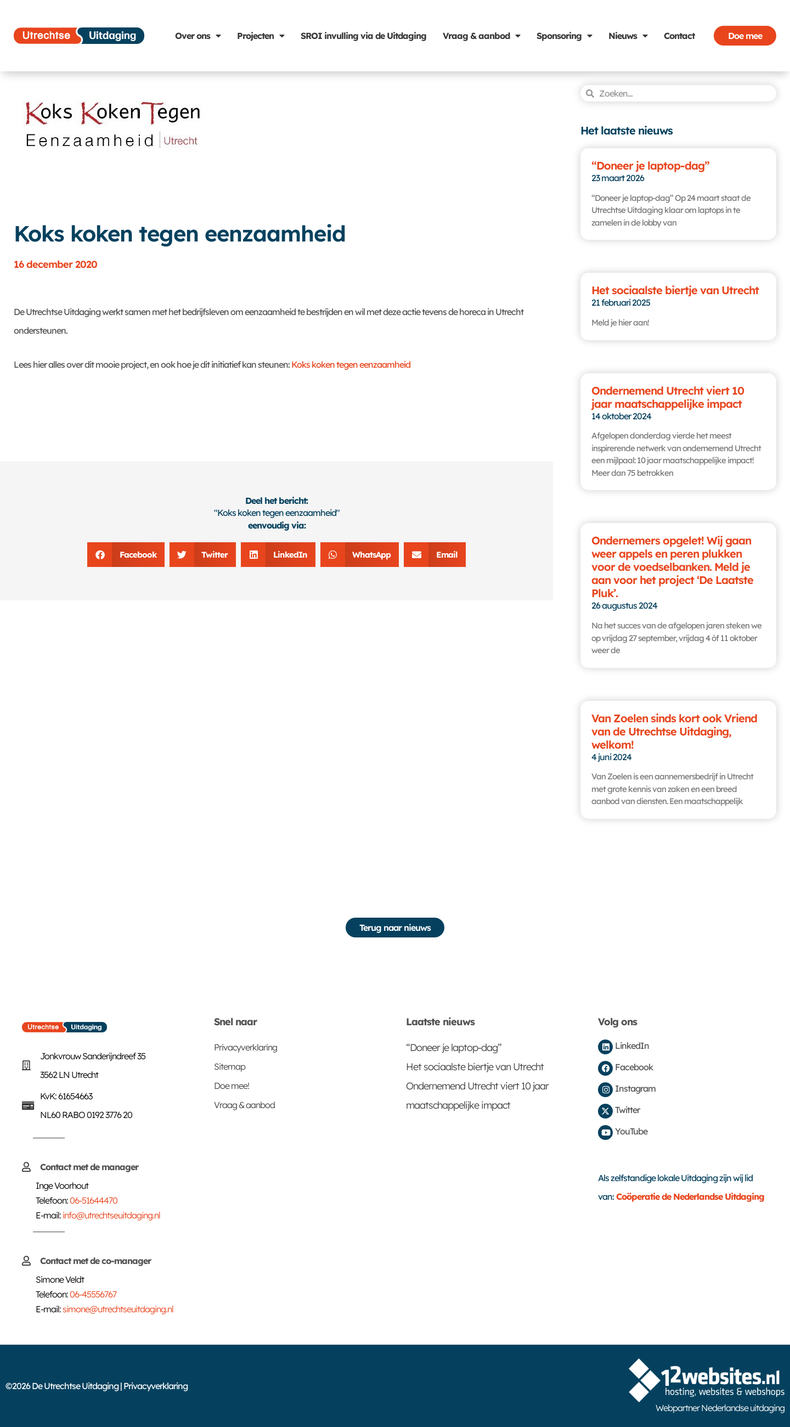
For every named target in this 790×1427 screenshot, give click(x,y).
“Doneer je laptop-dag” (650, 165)
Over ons (198, 36)
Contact (679, 35)
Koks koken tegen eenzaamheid (350, 364)
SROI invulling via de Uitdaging (363, 35)
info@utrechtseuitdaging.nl (111, 1215)
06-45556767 (93, 1294)
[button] (126, 554)
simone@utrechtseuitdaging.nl (118, 1309)
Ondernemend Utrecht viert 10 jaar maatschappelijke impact (667, 397)
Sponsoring (564, 36)
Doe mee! (231, 1085)
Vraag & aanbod (481, 36)
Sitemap (229, 1066)
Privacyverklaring (245, 1047)
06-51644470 (93, 1200)
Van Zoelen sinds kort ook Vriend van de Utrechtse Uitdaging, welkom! (674, 731)
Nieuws (627, 36)
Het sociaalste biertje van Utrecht (675, 290)
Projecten (260, 36)
